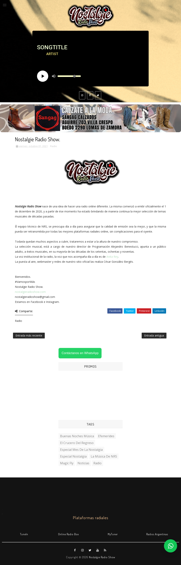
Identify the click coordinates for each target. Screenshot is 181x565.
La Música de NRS (104, 456)
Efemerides (106, 436)
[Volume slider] (69, 76)
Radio (53, 146)
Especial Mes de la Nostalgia (81, 449)
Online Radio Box (68, 534)
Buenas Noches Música (77, 436)
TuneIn (24, 534)
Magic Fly (66, 463)
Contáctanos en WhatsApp (80, 353)
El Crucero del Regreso (77, 443)
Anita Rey (112, 256)
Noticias (83, 463)
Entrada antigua (154, 335)
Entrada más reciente (29, 335)
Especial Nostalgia (73, 456)
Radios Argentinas (157, 534)
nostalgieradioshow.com (30, 292)
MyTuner (113, 534)
